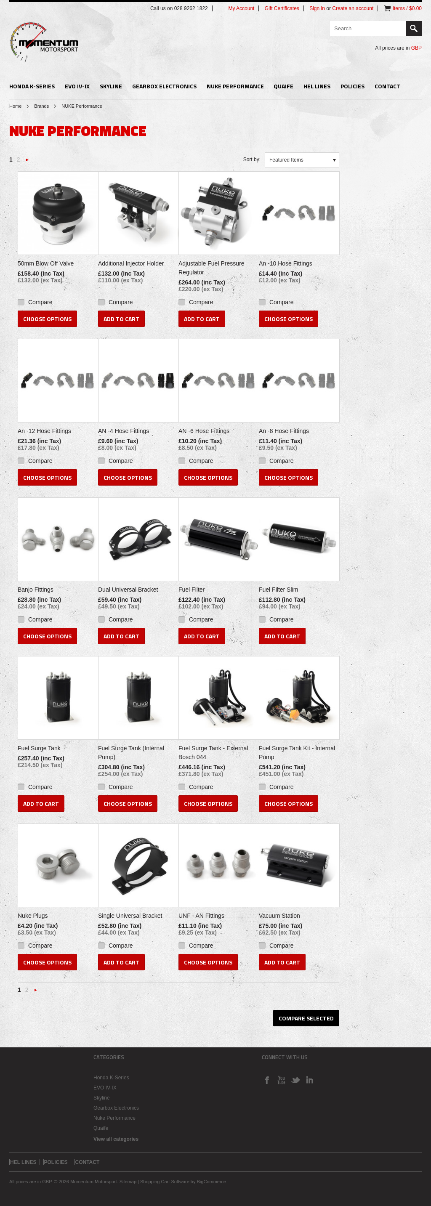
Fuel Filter (191, 589)
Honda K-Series (32, 86)
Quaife (283, 86)
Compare (40, 302)
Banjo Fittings (35, 589)
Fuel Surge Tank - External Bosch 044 (213, 752)
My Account (241, 8)
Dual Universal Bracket (128, 589)
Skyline (111, 86)
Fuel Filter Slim (278, 589)
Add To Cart (121, 318)
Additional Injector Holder (131, 263)
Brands (41, 106)
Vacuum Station (279, 915)
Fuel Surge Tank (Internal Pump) (131, 752)
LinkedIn (310, 1080)
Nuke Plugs (33, 915)
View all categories (115, 1139)
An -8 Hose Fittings (284, 431)
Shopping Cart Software (164, 1181)
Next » (27, 162)
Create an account (352, 8)
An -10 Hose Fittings (285, 263)
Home (15, 106)
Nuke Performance (235, 86)
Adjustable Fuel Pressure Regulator (211, 268)
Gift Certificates (282, 8)
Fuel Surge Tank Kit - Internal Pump (297, 752)
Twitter (295, 1080)
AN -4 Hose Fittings (123, 431)
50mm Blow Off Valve (46, 263)
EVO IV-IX (77, 86)
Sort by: (252, 159)
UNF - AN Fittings (201, 915)
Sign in (317, 8)
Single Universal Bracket (130, 915)
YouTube (281, 1080)
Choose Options (47, 318)
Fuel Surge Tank (39, 748)
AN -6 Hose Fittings (203, 431)
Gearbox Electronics (164, 86)
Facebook (267, 1080)
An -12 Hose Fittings (44, 431)
